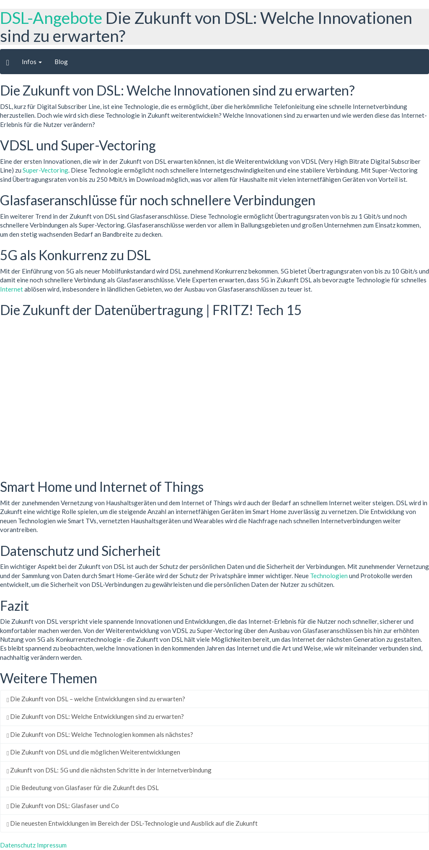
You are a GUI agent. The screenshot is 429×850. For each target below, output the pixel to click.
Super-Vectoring (45, 170)
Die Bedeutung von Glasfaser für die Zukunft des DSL (83, 787)
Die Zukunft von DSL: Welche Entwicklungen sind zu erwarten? (95, 716)
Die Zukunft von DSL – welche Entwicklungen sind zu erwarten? (96, 699)
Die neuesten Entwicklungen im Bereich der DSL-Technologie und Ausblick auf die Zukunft (132, 823)
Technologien (329, 575)
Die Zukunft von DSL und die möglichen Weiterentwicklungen (93, 752)
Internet (11, 289)
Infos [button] (32, 61)
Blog (61, 61)
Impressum (52, 845)
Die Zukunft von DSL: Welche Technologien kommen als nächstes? (100, 734)
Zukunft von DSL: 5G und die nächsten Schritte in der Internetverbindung (109, 770)
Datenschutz (18, 845)
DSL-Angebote (51, 17)
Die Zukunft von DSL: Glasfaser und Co (63, 805)
